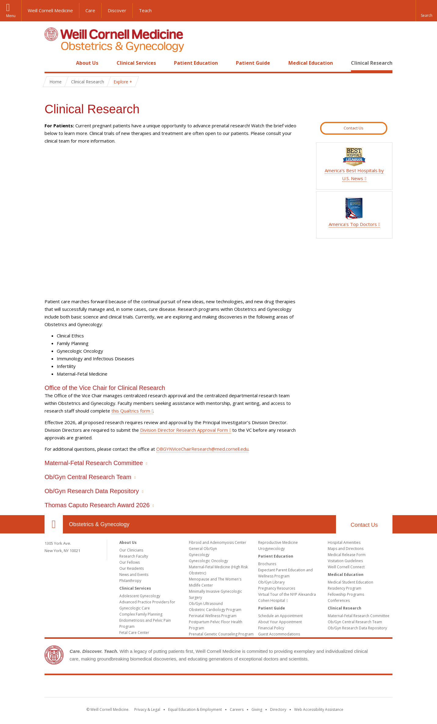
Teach (145, 10)
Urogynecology (271, 548)
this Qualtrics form (130, 411)
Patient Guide (253, 63)
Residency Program (344, 588)
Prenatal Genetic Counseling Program (221, 634)
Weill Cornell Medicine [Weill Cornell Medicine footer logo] (218, 687)
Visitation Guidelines (345, 560)
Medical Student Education (350, 582)
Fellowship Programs (346, 594)
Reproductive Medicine (278, 542)
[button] (426, 10)
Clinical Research (371, 63)
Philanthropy (130, 580)
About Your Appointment (280, 621)
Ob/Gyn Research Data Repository (92, 491)
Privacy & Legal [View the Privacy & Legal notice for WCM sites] (147, 709)
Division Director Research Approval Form (184, 430)
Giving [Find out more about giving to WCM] (256, 709)
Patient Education (196, 63)
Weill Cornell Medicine (50, 10)
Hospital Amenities (344, 542)
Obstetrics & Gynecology (99, 524)
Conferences (339, 600)
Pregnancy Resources (276, 588)
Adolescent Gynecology (139, 595)
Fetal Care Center (134, 632)
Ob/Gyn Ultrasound (206, 603)
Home (51, 63)
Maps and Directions (345, 548)
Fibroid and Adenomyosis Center (217, 542)
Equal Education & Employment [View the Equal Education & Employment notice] (195, 709)
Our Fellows (129, 562)
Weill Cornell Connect (346, 566)
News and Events (133, 574)
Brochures (267, 563)
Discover (117, 10)
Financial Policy (271, 628)
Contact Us (353, 128)
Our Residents (131, 568)
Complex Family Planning (140, 614)
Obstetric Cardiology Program (215, 609)
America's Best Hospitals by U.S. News (354, 170)
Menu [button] (11, 15)
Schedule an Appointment (280, 615)
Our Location (54, 524)
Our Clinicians (131, 550)
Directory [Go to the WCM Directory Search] (278, 709)
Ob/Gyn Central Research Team (88, 477)
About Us (87, 63)
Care (90, 10)
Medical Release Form (347, 554)
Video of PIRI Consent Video (173, 221)
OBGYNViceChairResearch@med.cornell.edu (202, 449)
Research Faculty (133, 556)
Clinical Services (136, 63)
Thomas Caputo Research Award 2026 (97, 505)
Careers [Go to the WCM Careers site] (237, 709)
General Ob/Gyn (203, 548)
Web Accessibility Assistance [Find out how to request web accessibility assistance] (318, 709)
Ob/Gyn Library (271, 582)
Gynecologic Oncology (208, 560)
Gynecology (199, 554)
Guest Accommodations (279, 634)
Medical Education (310, 63)
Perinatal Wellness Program (213, 615)
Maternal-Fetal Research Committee (94, 463)
